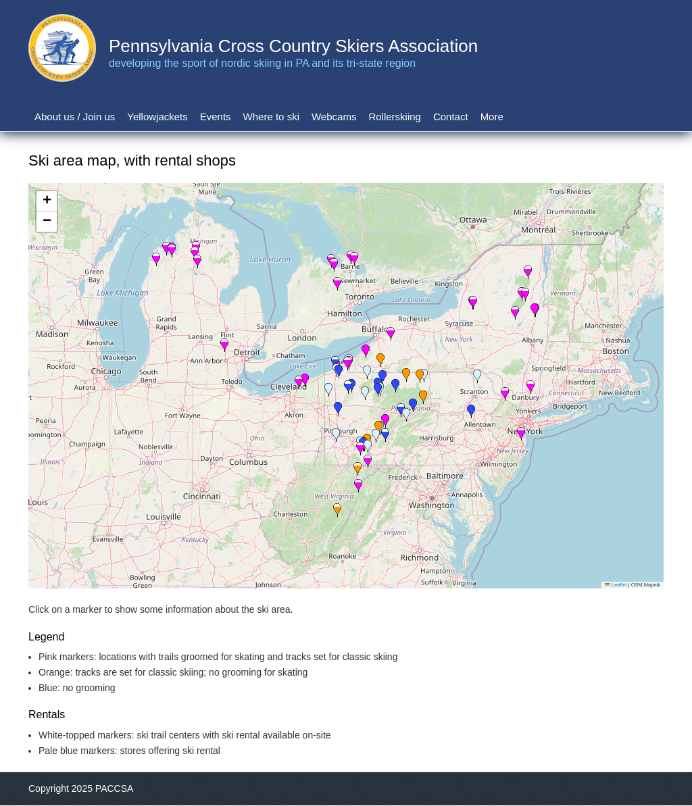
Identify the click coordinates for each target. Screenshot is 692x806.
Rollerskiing (394, 116)
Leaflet (615, 585)
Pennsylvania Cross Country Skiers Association (293, 46)
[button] (368, 446)
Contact (450, 116)
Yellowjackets (157, 116)
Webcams (334, 116)
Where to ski (271, 116)
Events (215, 116)
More (491, 116)
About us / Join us (74, 116)
